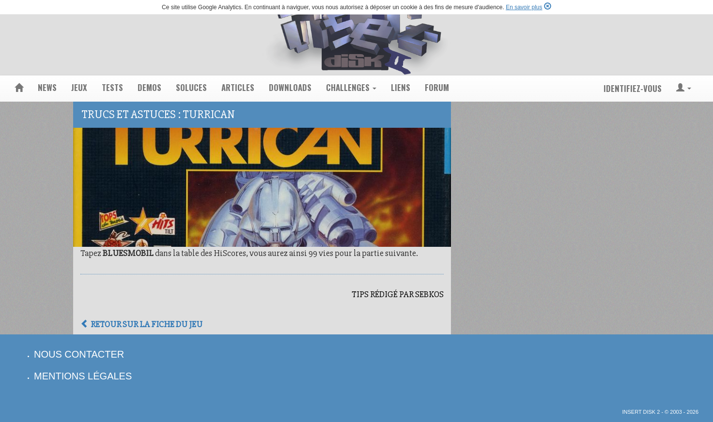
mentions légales (83, 376)
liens (400, 87)
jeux (79, 87)
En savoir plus (524, 7)
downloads (290, 87)
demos (149, 87)
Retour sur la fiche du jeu (141, 324)
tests (112, 87)
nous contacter (79, 354)
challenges (351, 87)
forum (437, 87)
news (47, 87)
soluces (191, 87)
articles (237, 87)
